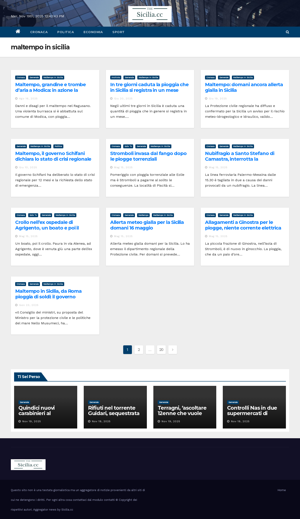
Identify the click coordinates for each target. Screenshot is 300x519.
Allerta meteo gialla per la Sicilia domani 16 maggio (147, 225)
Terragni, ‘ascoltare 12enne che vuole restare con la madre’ (185, 413)
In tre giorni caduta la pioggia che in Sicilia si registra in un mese (149, 87)
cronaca (39, 32)
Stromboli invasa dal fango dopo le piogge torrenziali (148, 156)
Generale (34, 77)
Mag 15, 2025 (123, 167)
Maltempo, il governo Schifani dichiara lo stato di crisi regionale (53, 156)
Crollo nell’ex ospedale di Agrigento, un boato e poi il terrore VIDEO (47, 228)
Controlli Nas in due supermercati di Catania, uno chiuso (252, 413)
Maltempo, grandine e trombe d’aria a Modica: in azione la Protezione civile (50, 90)
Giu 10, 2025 (28, 167)
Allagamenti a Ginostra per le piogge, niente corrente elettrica (243, 225)
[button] (287, 32)
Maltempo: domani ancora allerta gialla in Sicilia (244, 87)
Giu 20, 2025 (123, 98)
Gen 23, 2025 (29, 305)
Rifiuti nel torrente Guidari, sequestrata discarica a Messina (113, 413)
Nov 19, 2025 (31, 421)
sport (118, 32)
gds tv (128, 146)
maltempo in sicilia (53, 77)
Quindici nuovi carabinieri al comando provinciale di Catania (45, 416)
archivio (115, 77)
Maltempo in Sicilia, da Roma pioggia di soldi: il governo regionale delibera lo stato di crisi (53, 297)
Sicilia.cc (67, 509)
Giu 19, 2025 (218, 98)
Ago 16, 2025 (28, 98)
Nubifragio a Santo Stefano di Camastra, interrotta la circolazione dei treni (239, 159)
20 (161, 349)
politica (65, 32)
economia (93, 32)
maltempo (143, 215)
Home (281, 490)
